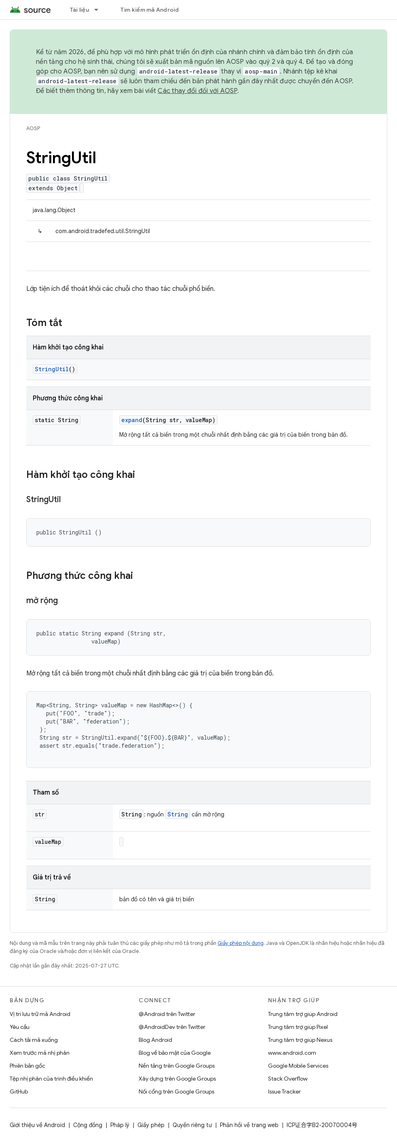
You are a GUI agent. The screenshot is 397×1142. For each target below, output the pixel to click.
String (177, 814)
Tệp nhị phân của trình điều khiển (51, 1078)
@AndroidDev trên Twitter (172, 1027)
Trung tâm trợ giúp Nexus (300, 1039)
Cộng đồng (87, 1125)
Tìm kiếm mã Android (149, 9)
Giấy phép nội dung (241, 943)
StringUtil (52, 369)
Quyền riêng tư (192, 1125)
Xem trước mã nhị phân (40, 1052)
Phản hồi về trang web (249, 1125)
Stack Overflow (288, 1078)
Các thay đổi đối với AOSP (197, 91)
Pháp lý (119, 1125)
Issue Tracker (284, 1091)
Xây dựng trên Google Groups (177, 1078)
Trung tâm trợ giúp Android (303, 1014)
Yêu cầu (20, 1027)
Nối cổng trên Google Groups (176, 1091)
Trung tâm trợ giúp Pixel (298, 1027)
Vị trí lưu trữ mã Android (40, 1014)
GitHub (19, 1091)
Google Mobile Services (298, 1065)
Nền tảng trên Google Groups (177, 1065)
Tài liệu (79, 9)
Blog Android (155, 1039)
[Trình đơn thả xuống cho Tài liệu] (100, 9)
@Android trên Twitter (167, 1014)
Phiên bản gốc (27, 1065)
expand (131, 420)
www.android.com (292, 1052)
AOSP (33, 128)
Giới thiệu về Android (37, 1125)
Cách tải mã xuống (34, 1039)
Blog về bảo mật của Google (175, 1052)
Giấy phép (151, 1125)
